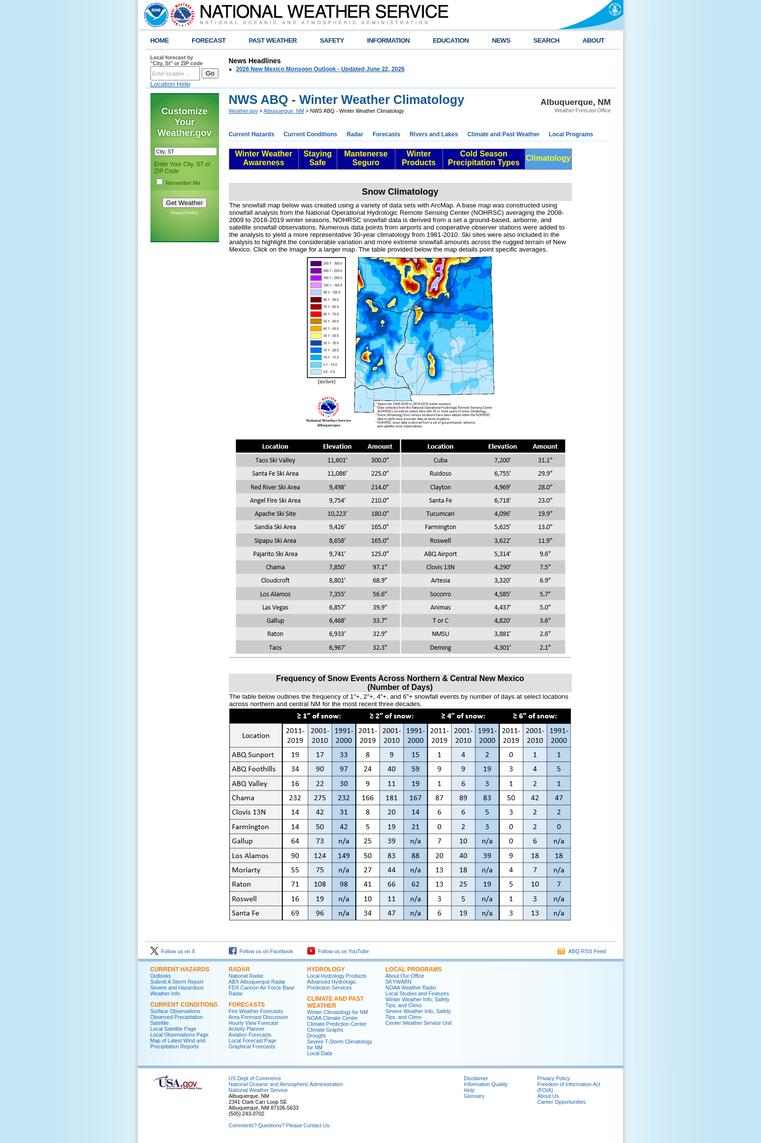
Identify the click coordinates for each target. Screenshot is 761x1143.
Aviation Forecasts (250, 1035)
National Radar (246, 976)
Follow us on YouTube (338, 951)
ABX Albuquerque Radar (257, 982)
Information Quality (486, 1084)
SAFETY (332, 40)
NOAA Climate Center (332, 1018)
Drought (316, 1036)
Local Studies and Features (417, 993)
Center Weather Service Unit (419, 1023)
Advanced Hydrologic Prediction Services (332, 985)
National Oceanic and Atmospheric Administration (286, 1084)
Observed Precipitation (176, 1017)
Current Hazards (251, 134)
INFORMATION (388, 40)
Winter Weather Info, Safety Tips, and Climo (418, 1002)
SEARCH (547, 40)
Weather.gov (243, 111)
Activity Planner (247, 1029)
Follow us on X (173, 951)
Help (469, 1090)
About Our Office (405, 976)
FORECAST (208, 40)
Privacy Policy (184, 212)
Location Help (170, 84)
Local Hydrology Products (337, 976)
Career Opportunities (562, 1102)
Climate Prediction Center (337, 1024)
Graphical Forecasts (252, 1046)
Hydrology (326, 969)
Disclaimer (476, 1078)
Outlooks (160, 976)
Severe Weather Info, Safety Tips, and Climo (418, 1014)
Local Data (319, 1053)
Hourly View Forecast (253, 1023)
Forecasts (386, 134)
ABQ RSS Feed (582, 951)
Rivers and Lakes (434, 134)
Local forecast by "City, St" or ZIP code (176, 60)
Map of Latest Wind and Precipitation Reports (178, 1043)
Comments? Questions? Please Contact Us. (280, 1125)
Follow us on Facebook (261, 951)
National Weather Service (258, 1090)
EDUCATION (450, 40)
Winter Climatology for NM (337, 1012)
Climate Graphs (325, 1030)
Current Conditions (310, 134)
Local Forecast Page (253, 1040)
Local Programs (571, 134)
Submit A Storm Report (176, 982)
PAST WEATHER (272, 40)
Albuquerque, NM (284, 111)
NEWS (501, 40)
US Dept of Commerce (255, 1078)
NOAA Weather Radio (411, 988)
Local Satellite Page (173, 1029)
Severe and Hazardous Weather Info (177, 990)
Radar (354, 134)
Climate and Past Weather (503, 134)
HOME (159, 40)
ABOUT (594, 40)
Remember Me (183, 183)
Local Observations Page (179, 1035)
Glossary (474, 1096)
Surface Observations (175, 1011)
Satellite (159, 1023)
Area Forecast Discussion (258, 1017)
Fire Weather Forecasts (256, 1011)
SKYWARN (399, 982)
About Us (548, 1096)
